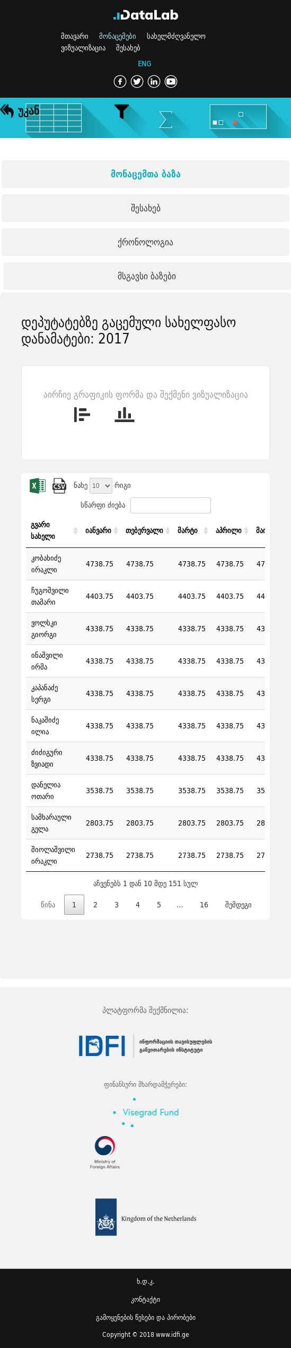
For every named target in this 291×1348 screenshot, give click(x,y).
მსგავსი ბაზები (147, 276)
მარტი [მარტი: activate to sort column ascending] (188, 530)
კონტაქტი (145, 1299)
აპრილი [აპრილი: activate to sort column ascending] (229, 530)
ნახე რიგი (102, 485)
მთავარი (75, 36)
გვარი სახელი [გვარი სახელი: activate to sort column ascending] (43, 530)
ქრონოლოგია (145, 242)
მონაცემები (117, 36)
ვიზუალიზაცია (83, 48)
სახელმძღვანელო (176, 36)
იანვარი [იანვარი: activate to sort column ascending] (98, 530)
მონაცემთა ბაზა (146, 174)
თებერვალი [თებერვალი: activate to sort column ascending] (144, 530)
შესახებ (128, 48)
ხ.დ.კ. (146, 1281)
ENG (144, 64)
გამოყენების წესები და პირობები (146, 1317)
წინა (48, 905)
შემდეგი (238, 905)
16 (204, 905)
